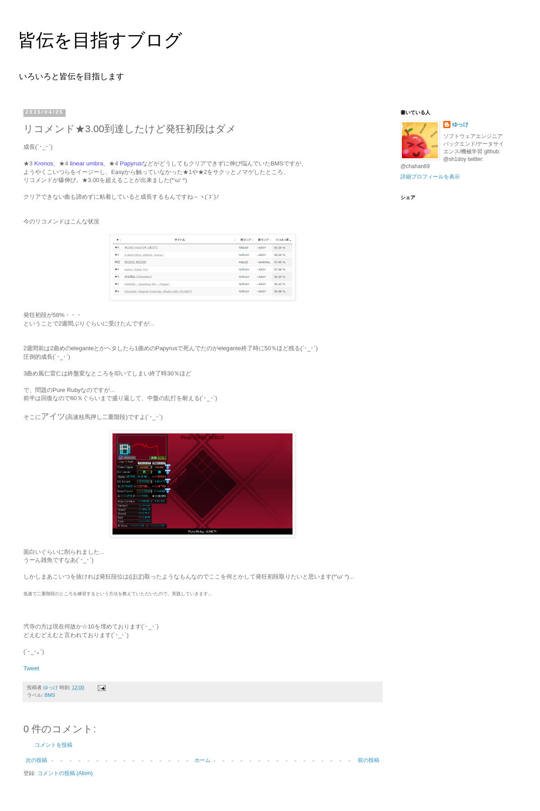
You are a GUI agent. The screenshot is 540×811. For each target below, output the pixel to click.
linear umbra (86, 163)
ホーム (202, 760)
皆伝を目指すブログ (100, 40)
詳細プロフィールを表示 (430, 177)
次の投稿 (36, 760)
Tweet (31, 668)
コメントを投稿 (53, 745)
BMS (50, 695)
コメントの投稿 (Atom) (65, 773)
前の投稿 (368, 760)
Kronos (43, 163)
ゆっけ (460, 124)
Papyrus (131, 163)
